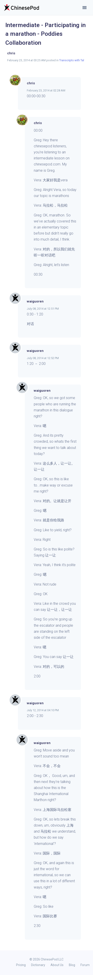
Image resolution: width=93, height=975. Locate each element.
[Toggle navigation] (84, 7)
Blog (72, 965)
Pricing (21, 965)
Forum (85, 965)
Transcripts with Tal (71, 60)
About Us (57, 965)
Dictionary (38, 965)
